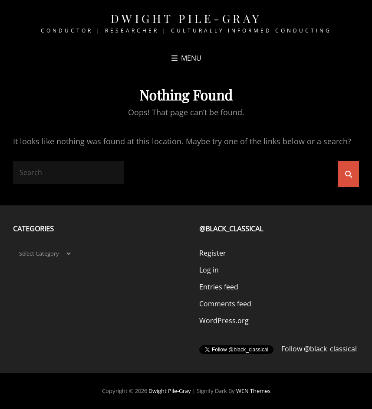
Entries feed (218, 287)
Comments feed (225, 303)
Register (212, 253)
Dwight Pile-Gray (186, 18)
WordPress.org (224, 320)
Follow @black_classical (319, 349)
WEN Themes (253, 391)
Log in (209, 270)
